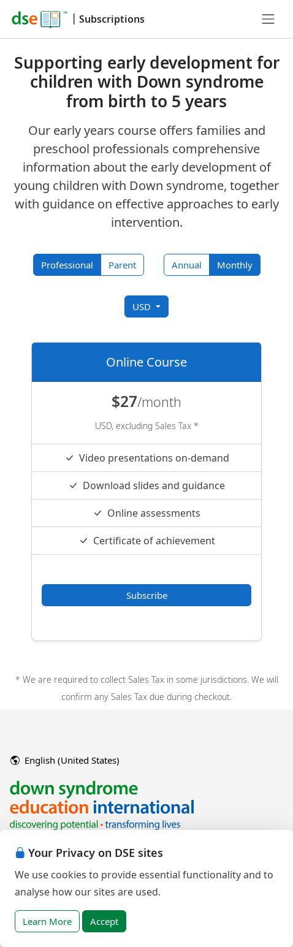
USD (142, 306)
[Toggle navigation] (268, 19)
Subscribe (146, 595)
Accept (104, 921)
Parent (122, 265)
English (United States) (65, 760)
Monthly (235, 265)
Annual (187, 265)
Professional (67, 265)
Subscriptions (112, 19)
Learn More (47, 921)
